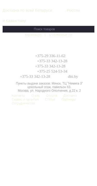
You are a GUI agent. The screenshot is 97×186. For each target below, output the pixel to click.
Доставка (70, 95)
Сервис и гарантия (25, 99)
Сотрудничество (23, 103)
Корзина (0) (33, 34)
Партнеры (69, 99)
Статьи (50, 99)
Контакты (18, 95)
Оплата (51, 95)
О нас (36, 95)
